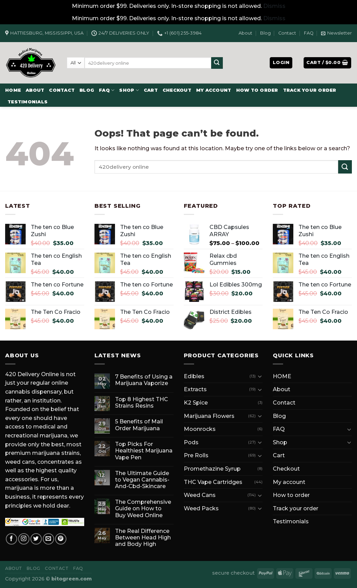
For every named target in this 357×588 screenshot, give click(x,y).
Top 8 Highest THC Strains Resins (141, 402)
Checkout (177, 90)
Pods (191, 442)
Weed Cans (200, 495)
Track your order (309, 90)
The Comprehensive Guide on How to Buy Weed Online (143, 508)
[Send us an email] (48, 539)
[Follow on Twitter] (36, 539)
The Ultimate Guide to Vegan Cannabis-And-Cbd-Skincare (142, 479)
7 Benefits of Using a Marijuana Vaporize (144, 379)
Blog (265, 33)
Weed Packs (201, 508)
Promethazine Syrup (212, 468)
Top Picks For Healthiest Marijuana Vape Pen (144, 450)
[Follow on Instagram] (23, 539)
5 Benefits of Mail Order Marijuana (139, 424)
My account (213, 90)
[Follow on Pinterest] (60, 539)
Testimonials (28, 101)
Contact (287, 33)
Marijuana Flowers (209, 416)
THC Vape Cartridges (213, 482)
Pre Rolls (196, 455)
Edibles (194, 376)
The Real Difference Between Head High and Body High (143, 537)
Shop (129, 90)
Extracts (195, 389)
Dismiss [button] (274, 6)
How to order (257, 90)
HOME (13, 90)
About (245, 33)
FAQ (309, 33)
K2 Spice (196, 402)
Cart (151, 90)
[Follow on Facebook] (11, 539)
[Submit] (217, 63)
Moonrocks (200, 429)
